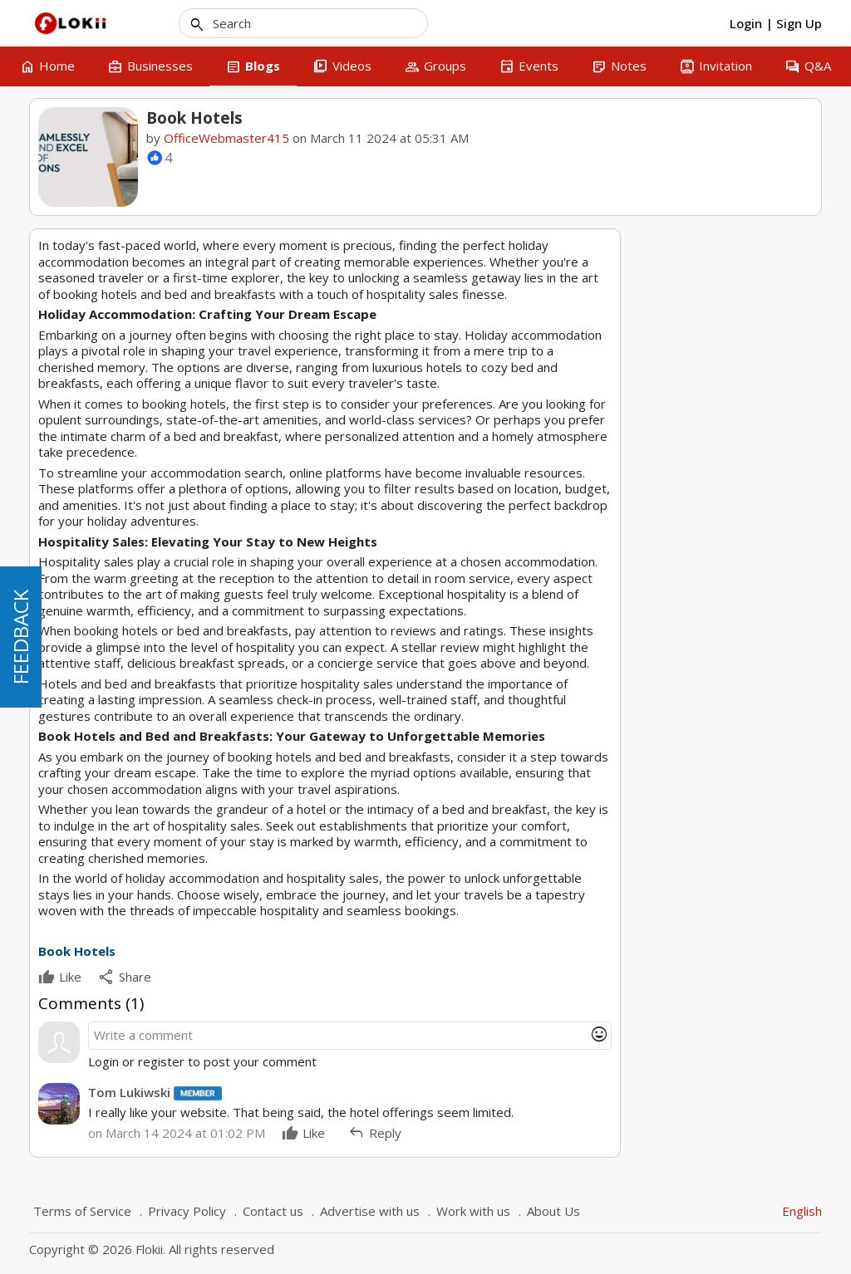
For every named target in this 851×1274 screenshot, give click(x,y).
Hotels (663, 718)
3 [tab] (728, 618)
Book (705, 718)
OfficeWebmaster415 (226, 138)
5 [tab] (759, 618)
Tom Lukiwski (129, 1092)
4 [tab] (743, 618)
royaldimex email (699, 572)
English (802, 1211)
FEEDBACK (20, 637)
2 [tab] (712, 618)
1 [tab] (696, 618)
